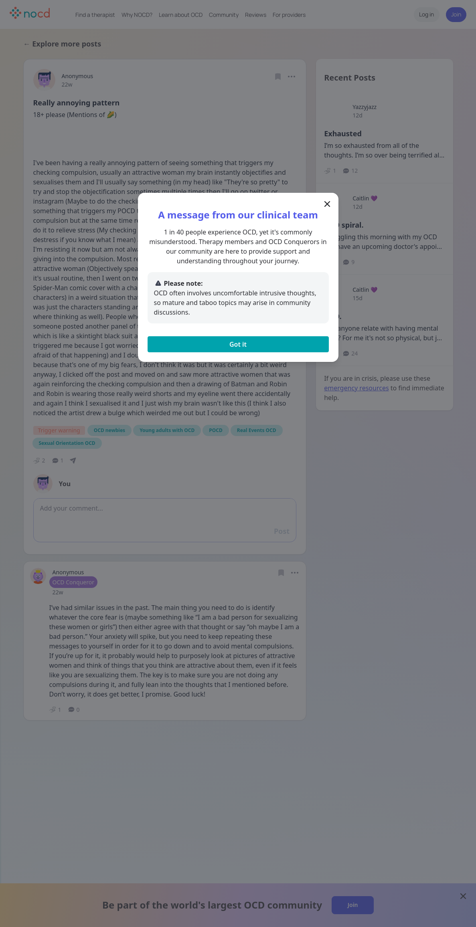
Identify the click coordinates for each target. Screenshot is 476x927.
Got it (238, 344)
